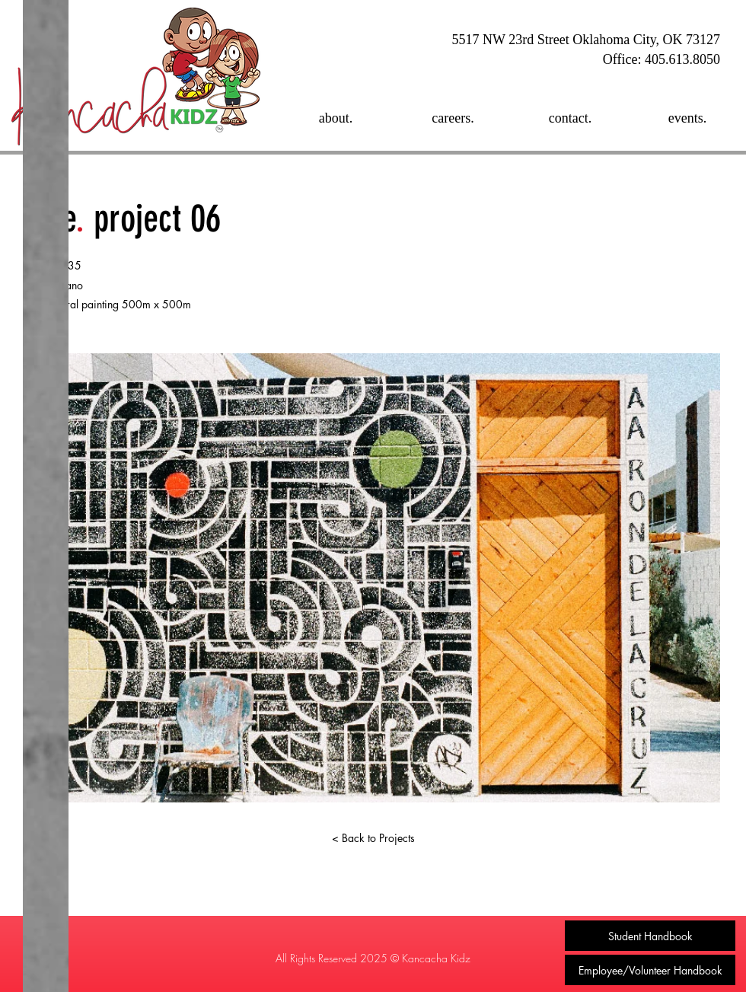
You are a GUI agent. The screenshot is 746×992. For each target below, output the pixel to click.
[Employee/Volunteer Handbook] (650, 970)
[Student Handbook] (650, 935)
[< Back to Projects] (373, 838)
